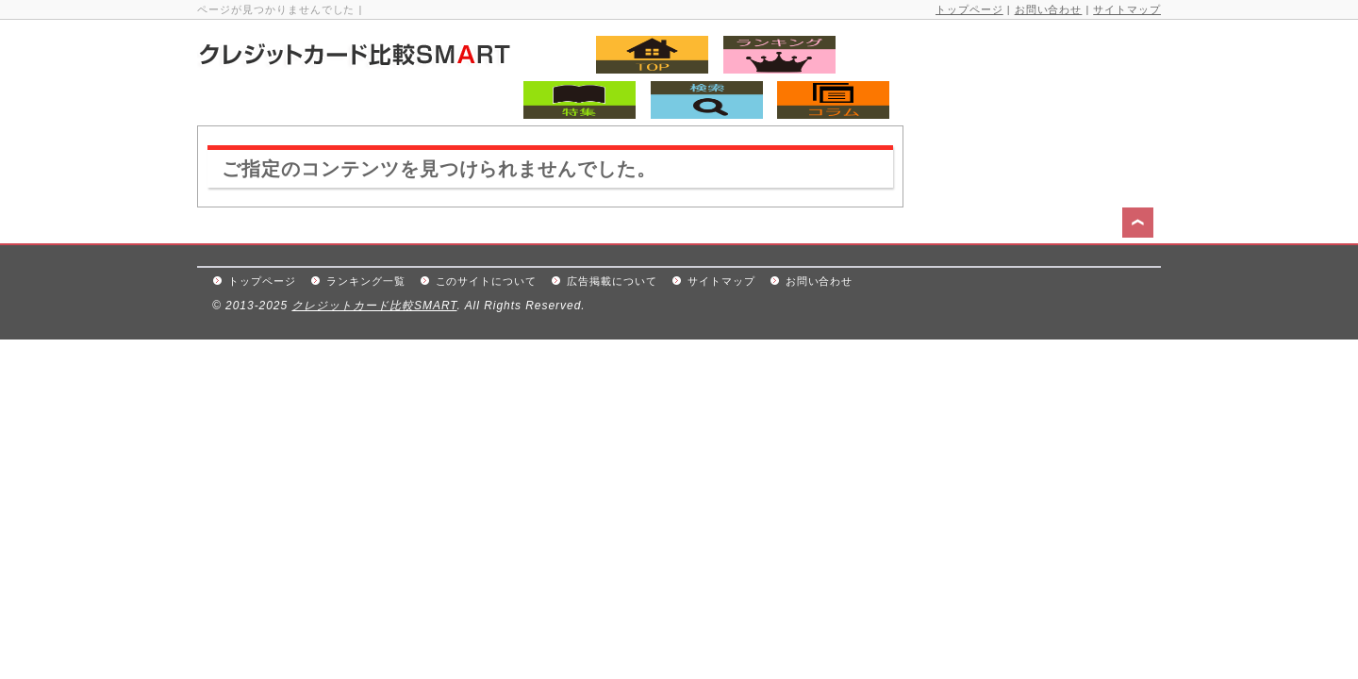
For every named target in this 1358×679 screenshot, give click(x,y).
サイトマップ (1127, 9)
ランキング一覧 (366, 281)
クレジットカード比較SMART (373, 305)
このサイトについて (487, 281)
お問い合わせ (1049, 9)
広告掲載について (612, 281)
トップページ (969, 9)
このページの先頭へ (1140, 225)
